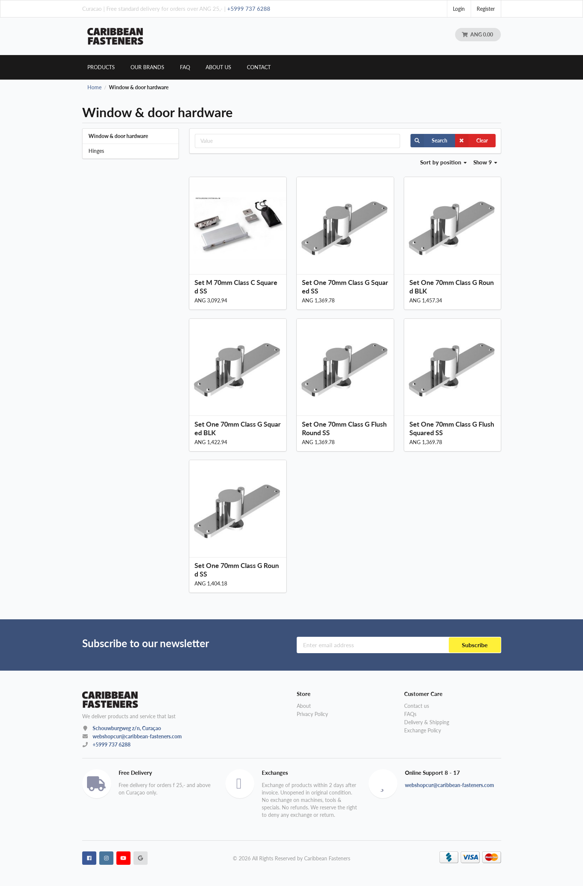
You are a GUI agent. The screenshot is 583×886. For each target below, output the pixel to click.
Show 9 (485, 162)
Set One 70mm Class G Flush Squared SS (451, 428)
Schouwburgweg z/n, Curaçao (127, 728)
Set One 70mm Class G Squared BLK (237, 428)
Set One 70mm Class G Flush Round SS (344, 428)
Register (486, 9)
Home (94, 87)
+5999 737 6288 (248, 8)
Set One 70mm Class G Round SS (236, 569)
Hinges (96, 151)
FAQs (410, 714)
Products (101, 67)
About (304, 706)
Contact (259, 67)
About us (218, 67)
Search (428, 140)
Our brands (147, 67)
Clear (471, 140)
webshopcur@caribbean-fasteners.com (137, 736)
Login (459, 9)
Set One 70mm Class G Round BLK (451, 286)
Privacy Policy (312, 714)
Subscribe (475, 644)
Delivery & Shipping (426, 722)
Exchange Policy (422, 730)
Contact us (416, 706)
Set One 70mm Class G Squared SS (345, 286)
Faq (185, 67)
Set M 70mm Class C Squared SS (235, 286)
